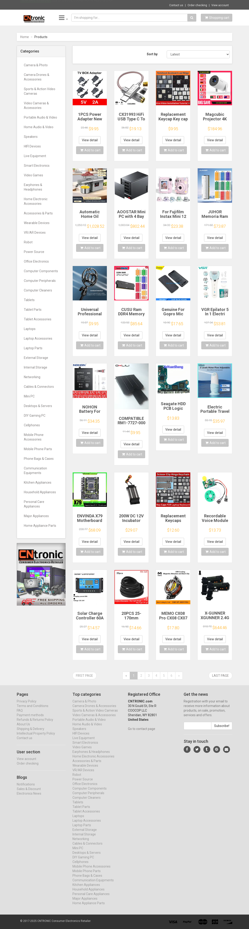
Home (24, 37)
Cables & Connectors (39, 386)
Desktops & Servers (38, 406)
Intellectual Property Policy (36, 738)
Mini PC (29, 396)
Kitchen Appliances (37, 482)
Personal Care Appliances (34, 504)
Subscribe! (221, 730)
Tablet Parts (33, 309)
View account (220, 5)
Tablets (29, 300)
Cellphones (32, 425)
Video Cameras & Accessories (36, 105)
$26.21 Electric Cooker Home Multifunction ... (84, 4)
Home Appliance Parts (40, 525)
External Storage (36, 358)
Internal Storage (35, 367)
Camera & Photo (36, 65)
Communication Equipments (35, 470)
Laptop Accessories (38, 338)
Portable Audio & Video (40, 117)
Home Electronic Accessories (35, 201)
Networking (32, 377)
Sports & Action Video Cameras (39, 91)
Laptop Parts (33, 348)
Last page (220, 675)
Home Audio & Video (38, 127)
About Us (23, 728)
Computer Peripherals (40, 281)
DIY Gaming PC (34, 415)
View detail (90, 140)
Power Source (34, 252)
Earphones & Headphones (33, 187)
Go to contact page (141, 733)
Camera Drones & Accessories (36, 77)
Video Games (33, 175)
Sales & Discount (29, 793)
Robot (28, 242)
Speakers (31, 137)
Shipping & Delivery (30, 733)
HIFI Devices (32, 146)
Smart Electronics (37, 165)
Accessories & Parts (38, 213)
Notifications (26, 788)
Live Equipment (35, 156)
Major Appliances (36, 516)
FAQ (20, 715)
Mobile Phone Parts (38, 449)
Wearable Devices (37, 223)
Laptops (30, 329)
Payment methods (30, 719)
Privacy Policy (26, 705)
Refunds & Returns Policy (35, 724)
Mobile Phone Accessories (34, 437)
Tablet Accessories (37, 319)
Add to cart (90, 150)
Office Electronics (36, 261)
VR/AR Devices (35, 232)
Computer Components (41, 271)
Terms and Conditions (32, 710)
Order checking (197, 5)
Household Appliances (40, 492)
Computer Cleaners (38, 290)
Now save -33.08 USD (36, 4)
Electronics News (29, 798)
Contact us (176, 5)
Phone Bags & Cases (39, 458)
